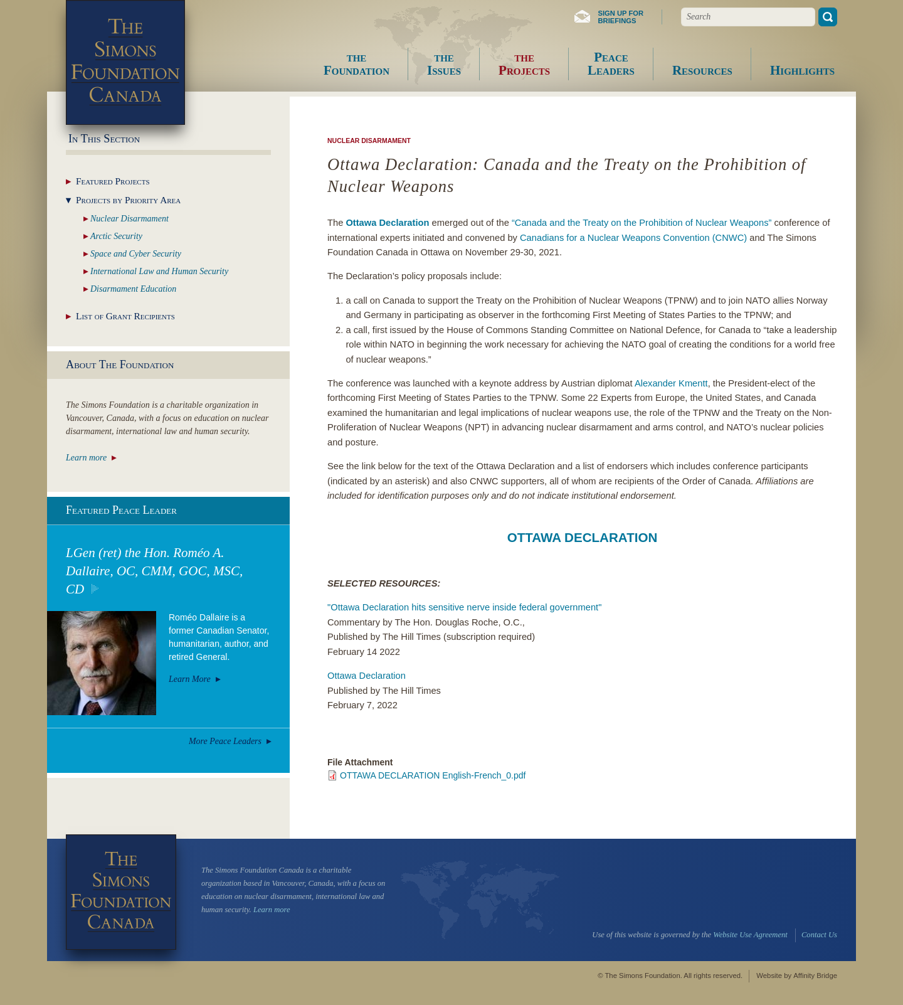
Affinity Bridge (815, 975)
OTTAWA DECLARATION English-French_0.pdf (432, 775)
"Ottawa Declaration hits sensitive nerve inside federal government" (464, 607)
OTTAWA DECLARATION (582, 537)
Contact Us (819, 934)
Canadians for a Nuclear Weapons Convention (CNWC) (633, 238)
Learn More (190, 679)
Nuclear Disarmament (369, 140)
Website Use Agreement (750, 934)
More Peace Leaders (225, 741)
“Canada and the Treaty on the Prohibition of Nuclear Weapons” (642, 223)
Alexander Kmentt (671, 383)
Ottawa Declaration (366, 676)
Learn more (86, 457)
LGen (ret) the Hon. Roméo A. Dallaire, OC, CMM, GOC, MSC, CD (154, 571)
